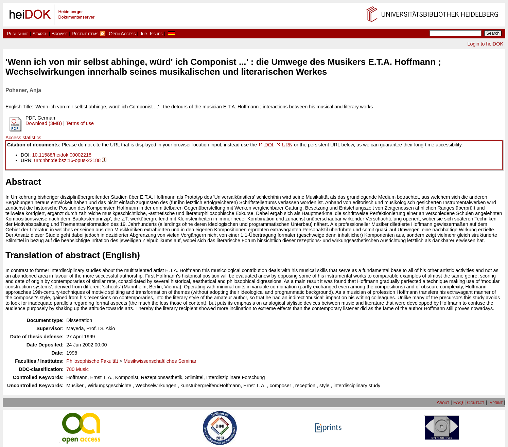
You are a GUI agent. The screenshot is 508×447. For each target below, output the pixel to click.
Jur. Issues (151, 33)
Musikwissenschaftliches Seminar (160, 361)
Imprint (495, 402)
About (443, 402)
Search (40, 33)
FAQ (458, 402)
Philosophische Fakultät (92, 361)
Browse (60, 33)
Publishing (18, 33)
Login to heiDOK (485, 44)
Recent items (85, 33)
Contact (475, 402)
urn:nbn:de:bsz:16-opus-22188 (67, 160)
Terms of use (80, 123)
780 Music (77, 369)
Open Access (122, 33)
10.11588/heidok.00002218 (61, 155)
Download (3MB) (43, 123)
